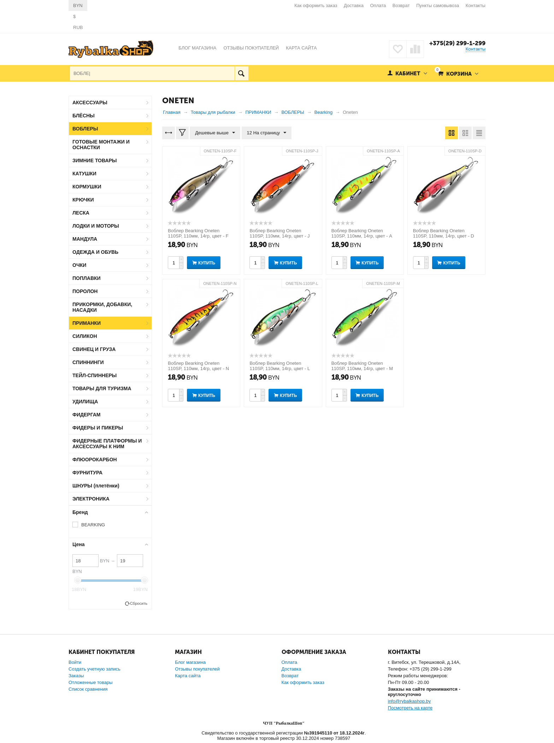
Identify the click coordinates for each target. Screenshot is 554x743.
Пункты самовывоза (437, 5)
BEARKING (93, 524)
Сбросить (138, 603)
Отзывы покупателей (197, 669)
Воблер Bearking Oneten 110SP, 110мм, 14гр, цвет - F (198, 233)
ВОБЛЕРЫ (85, 128)
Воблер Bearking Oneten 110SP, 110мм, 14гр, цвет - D (443, 233)
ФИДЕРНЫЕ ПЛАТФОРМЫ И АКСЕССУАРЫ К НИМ (107, 443)
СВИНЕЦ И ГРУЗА (94, 349)
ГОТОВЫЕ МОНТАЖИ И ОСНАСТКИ (101, 144)
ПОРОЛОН (85, 291)
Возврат (401, 5)
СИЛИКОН (84, 336)
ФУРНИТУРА (87, 472)
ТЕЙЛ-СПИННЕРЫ (94, 375)
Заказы (76, 675)
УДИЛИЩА (85, 401)
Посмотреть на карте (410, 707)
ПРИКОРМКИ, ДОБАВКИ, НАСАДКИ (102, 307)
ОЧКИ (79, 265)
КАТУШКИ (84, 173)
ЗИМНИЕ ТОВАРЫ (94, 160)
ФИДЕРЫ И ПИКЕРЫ (97, 428)
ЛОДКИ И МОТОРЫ (95, 226)
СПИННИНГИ (88, 362)
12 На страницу (267, 132)
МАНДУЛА (84, 239)
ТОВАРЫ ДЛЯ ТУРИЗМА (101, 388)
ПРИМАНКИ (86, 323)
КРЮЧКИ (83, 200)
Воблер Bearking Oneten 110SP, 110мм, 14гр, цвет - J (279, 233)
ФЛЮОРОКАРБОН (94, 459)
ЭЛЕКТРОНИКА (91, 499)
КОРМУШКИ (86, 186)
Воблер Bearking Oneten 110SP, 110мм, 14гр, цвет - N (198, 366)
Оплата (378, 5)
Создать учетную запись (94, 669)
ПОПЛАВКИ (86, 278)
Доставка (354, 5)
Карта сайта (187, 675)
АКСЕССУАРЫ (89, 102)
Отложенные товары (91, 682)
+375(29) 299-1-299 (457, 43)
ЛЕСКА (80, 213)
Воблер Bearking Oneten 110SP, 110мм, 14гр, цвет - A (361, 233)
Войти (75, 662)
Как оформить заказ (315, 5)
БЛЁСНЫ (83, 115)
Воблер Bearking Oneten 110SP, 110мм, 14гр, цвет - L (279, 366)
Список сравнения (88, 689)
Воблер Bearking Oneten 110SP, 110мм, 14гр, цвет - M (362, 366)
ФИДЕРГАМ (86, 414)
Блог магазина (190, 662)
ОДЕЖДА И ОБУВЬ (95, 252)
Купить (206, 263)
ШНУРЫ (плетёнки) (95, 485)
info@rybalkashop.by (409, 701)
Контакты (475, 5)
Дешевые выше (215, 132)
